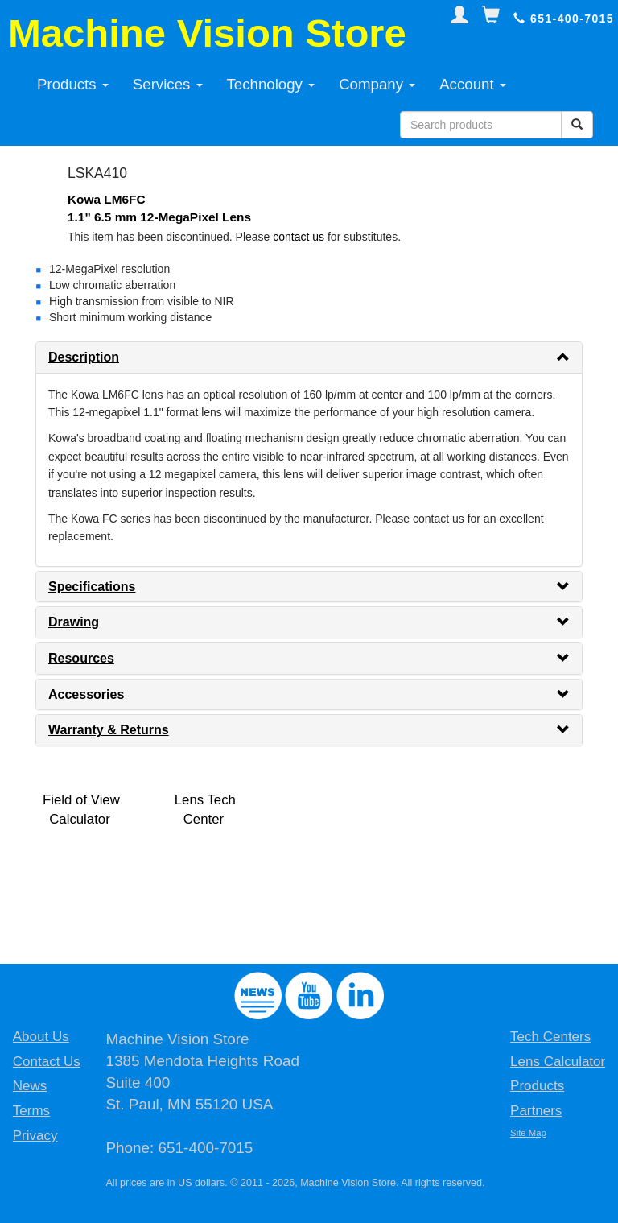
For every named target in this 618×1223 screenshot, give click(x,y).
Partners (536, 1110)
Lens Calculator (557, 1061)
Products (73, 84)
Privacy (35, 1135)
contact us (298, 236)
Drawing (73, 622)
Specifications (91, 586)
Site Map (528, 1133)
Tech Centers (550, 1036)
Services (168, 84)
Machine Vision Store (207, 33)
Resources (81, 658)
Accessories (86, 694)
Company (377, 84)
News (30, 1085)
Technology (271, 84)
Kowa (84, 199)
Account (472, 84)
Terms (31, 1110)
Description (83, 357)
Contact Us (46, 1061)
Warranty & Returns (108, 730)
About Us (41, 1036)
